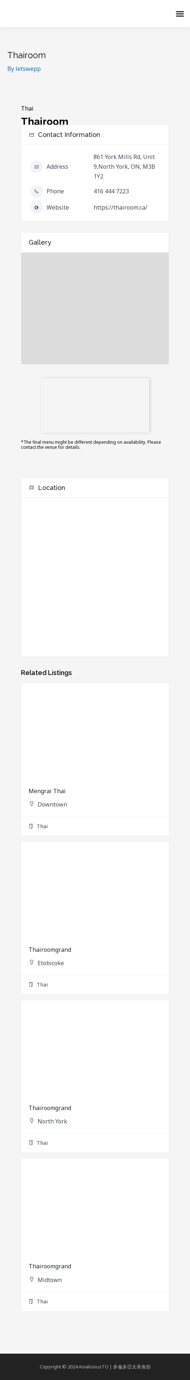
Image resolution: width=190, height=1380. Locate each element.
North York (52, 1121)
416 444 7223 (111, 191)
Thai (27, 108)
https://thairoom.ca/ (120, 207)
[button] (179, 13)
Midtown (50, 1280)
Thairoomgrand (50, 950)
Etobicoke (51, 963)
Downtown (52, 804)
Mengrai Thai (47, 791)
